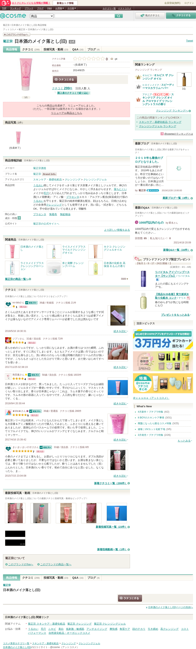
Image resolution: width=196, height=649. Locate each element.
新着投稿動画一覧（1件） (112, 549)
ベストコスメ (124, 8)
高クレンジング (169, 628)
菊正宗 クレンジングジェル (110, 623)
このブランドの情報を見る (16, 34)
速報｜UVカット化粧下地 (151, 429)
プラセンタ (72, 196)
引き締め (153, 628)
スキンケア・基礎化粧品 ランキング (160, 121)
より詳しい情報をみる (117, 229)
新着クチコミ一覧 (110, 483)
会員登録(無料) (172, 3)
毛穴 (46, 193)
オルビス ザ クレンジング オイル (158, 77)
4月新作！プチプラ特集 (150, 411)
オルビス (147, 75)
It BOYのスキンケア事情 (151, 417)
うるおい (38, 185)
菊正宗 (8, 41)
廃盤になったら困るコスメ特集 (154, 423)
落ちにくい (120, 189)
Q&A (49, 8)
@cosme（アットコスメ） (64, 647)
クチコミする (65, 79)
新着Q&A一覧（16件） (176, 249)
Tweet (189, 40)
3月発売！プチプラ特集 (150, 435)
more (123, 278)
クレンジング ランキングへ (172, 110)
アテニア (147, 94)
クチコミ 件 (62, 88)
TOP (4, 8)
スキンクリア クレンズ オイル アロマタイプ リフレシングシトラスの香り (158, 99)
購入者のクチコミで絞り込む (73, 93)
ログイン (189, 3)
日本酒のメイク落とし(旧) (40, 41)
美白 (61, 628)
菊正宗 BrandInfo (50, 174)
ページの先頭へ (170, 607)
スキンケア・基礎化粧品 (47, 179)
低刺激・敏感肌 (75, 628)
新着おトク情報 (65, 3)
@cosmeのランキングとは (178, 133)
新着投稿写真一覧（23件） (111, 526)
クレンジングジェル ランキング (157, 126)
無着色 (53, 214)
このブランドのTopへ (20, 564)
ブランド (29, 8)
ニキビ (52, 628)
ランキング (15, 8)
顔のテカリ (138, 628)
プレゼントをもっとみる (175, 314)
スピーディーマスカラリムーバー (158, 86)
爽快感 (113, 628)
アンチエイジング (96, 628)
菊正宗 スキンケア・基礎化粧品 (46, 623)
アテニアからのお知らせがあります (160, 94)
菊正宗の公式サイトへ (46, 223)
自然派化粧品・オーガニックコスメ (69, 632)
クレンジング (72, 179)
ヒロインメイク (150, 85)
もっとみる (184, 440)
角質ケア (125, 628)
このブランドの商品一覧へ (55, 564)
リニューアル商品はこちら (66, 112)
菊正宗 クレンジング (79, 623)
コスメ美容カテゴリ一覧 (16, 643)
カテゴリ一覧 (109, 8)
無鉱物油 (65, 214)
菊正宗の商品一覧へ (16, 279)
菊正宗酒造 (39, 168)
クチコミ (31, 49)
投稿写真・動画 (56, 49)
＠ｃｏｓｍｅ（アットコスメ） (151, 397)
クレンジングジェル (95, 179)
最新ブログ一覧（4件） (176, 197)
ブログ (40, 8)
